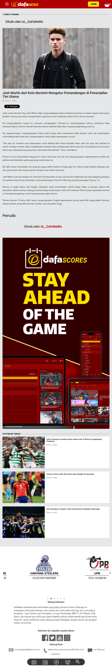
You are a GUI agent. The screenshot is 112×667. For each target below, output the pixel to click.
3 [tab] (54, 598)
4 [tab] (57, 598)
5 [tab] (61, 598)
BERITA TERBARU (11, 14)
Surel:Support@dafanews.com (24, 650)
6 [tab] (64, 598)
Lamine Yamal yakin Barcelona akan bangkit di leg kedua (70, 474)
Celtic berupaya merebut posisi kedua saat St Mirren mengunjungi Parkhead (74, 440)
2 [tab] (51, 598)
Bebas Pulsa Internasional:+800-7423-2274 (64, 650)
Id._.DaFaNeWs (51, 227)
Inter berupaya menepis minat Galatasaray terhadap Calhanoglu (73, 509)
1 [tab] (47, 598)
